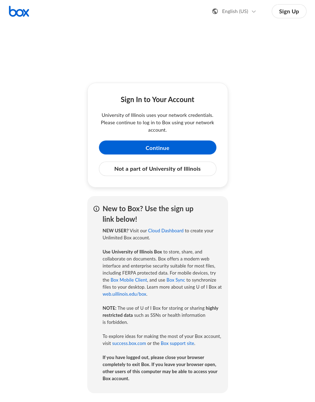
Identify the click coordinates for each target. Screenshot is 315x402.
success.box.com (129, 343)
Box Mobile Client (129, 280)
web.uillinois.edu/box (124, 294)
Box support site (177, 343)
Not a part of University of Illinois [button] (157, 168)
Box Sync (175, 280)
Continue (158, 147)
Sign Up (289, 11)
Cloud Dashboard (166, 230)
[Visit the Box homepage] (19, 11)
